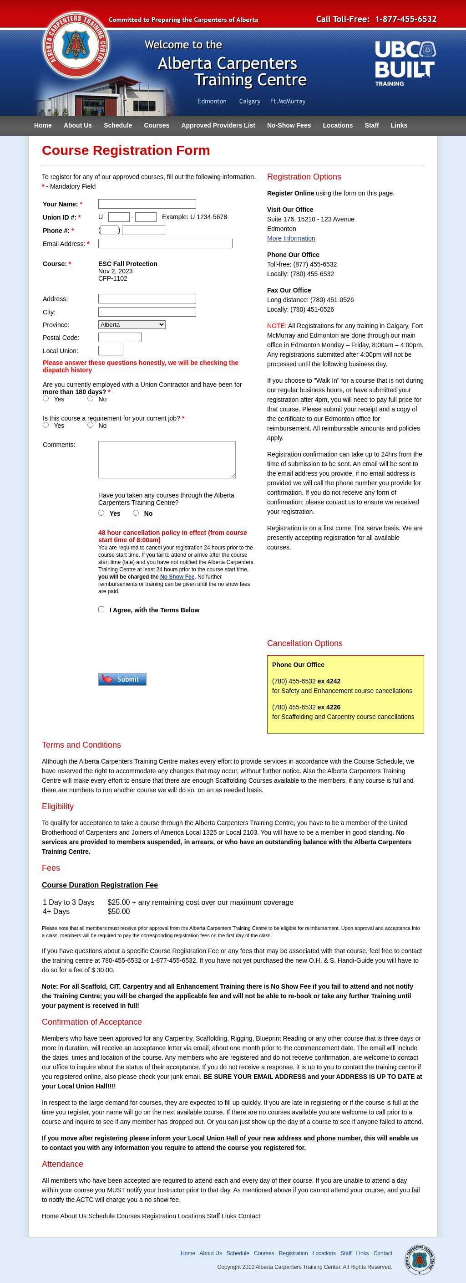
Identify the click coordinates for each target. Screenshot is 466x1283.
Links (399, 125)
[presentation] (167, 643)
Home (43, 125)
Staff (372, 125)
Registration (293, 1253)
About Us (78, 125)
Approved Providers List (218, 125)
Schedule (118, 125)
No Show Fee (177, 577)
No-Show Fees (289, 125)
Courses (156, 125)
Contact (383, 1253)
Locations (338, 125)
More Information (291, 238)
